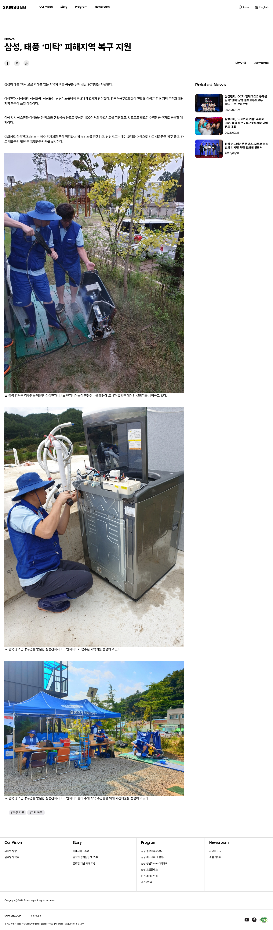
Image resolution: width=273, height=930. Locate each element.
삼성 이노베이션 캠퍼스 (153, 857)
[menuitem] (46, 7)
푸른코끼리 (146, 882)
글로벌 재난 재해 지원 (84, 863)
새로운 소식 (215, 851)
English (263, 7)
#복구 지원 (17, 812)
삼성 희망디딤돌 (149, 875)
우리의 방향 (11, 851)
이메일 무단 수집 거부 (74, 924)
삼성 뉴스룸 (36, 915)
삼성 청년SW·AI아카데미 (154, 863)
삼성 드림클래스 (149, 869)
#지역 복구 (35, 812)
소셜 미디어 (215, 857)
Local (246, 7)
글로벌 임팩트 (12, 857)
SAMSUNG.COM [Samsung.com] (13, 916)
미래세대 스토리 (81, 851)
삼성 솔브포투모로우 (151, 851)
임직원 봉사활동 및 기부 (85, 857)
